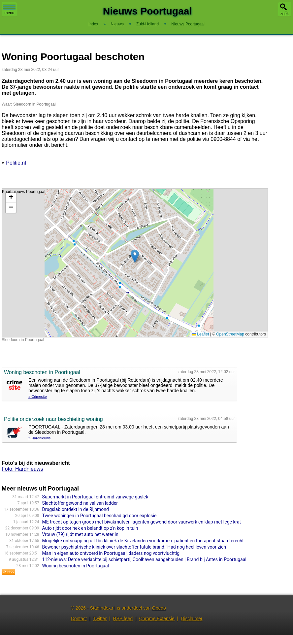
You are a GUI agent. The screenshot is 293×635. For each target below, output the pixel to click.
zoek (284, 14)
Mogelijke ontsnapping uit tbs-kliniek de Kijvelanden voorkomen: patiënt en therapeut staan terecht (143, 540)
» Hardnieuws (39, 438)
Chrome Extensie (156, 618)
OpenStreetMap (230, 334)
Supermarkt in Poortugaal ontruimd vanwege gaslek (95, 496)
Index (93, 24)
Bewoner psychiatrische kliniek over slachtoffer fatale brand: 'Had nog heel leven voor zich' (134, 547)
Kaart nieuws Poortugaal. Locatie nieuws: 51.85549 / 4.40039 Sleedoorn (134, 262)
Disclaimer (191, 618)
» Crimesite (37, 396)
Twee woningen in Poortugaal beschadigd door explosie (99, 515)
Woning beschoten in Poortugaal (75, 565)
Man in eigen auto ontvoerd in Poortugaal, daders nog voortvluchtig (110, 553)
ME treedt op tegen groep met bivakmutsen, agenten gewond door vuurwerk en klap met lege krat (141, 521)
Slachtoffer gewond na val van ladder (80, 503)
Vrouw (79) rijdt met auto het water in (80, 534)
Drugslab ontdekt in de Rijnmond (75, 509)
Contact (79, 618)
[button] (135, 256)
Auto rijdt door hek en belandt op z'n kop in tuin (90, 528)
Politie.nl (16, 163)
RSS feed (123, 618)
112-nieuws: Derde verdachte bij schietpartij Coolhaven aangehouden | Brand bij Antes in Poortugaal (144, 559)
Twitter (100, 618)
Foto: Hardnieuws (22, 469)
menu (9, 10)
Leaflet (200, 334)
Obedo (159, 608)
